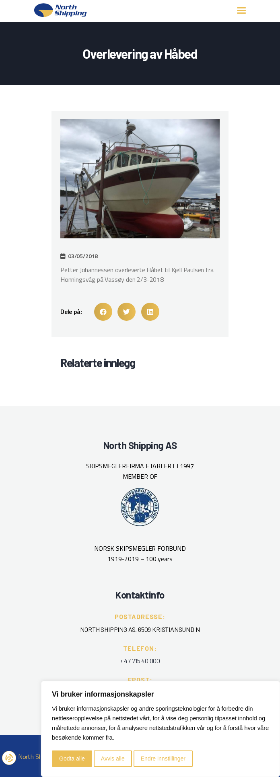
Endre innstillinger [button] (163, 758)
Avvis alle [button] (113, 758)
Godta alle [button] (72, 758)
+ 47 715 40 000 (140, 660)
